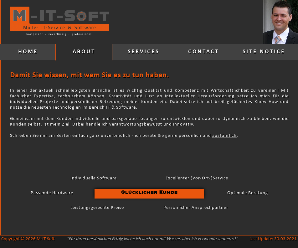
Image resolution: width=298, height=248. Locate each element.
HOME (28, 52)
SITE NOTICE (264, 52)
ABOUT (84, 52)
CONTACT (203, 52)
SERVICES (143, 52)
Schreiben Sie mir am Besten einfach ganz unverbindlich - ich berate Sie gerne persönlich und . (124, 135)
